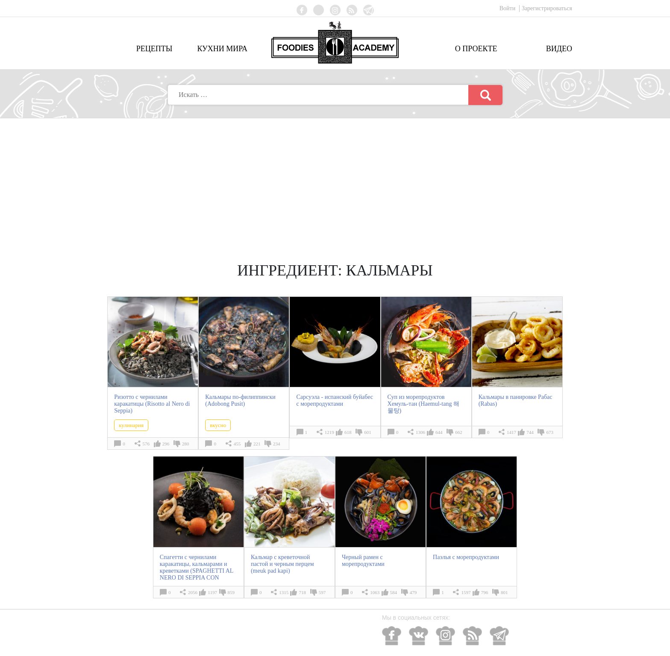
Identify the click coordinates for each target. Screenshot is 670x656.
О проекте (476, 48)
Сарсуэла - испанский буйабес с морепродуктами (334, 400)
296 (166, 443)
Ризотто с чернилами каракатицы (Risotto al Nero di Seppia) (152, 404)
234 (276, 443)
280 (185, 443)
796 (484, 592)
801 (504, 592)
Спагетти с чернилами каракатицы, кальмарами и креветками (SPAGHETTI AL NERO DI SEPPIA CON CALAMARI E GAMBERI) (196, 571)
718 (302, 592)
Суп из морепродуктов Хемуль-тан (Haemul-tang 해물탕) (423, 404)
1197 (212, 592)
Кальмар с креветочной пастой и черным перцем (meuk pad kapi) (282, 564)
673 (549, 432)
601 (367, 432)
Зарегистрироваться (547, 8)
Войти (508, 8)
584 (393, 592)
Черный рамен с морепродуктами (363, 560)
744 (530, 432)
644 (439, 432)
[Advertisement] (335, 182)
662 (458, 432)
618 (348, 432)
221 (257, 443)
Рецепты (154, 48)
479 (413, 592)
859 (231, 592)
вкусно (218, 425)
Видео (559, 48)
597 (322, 592)
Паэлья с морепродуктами (466, 557)
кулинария (131, 425)
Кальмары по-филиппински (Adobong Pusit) (240, 400)
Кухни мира (222, 48)
